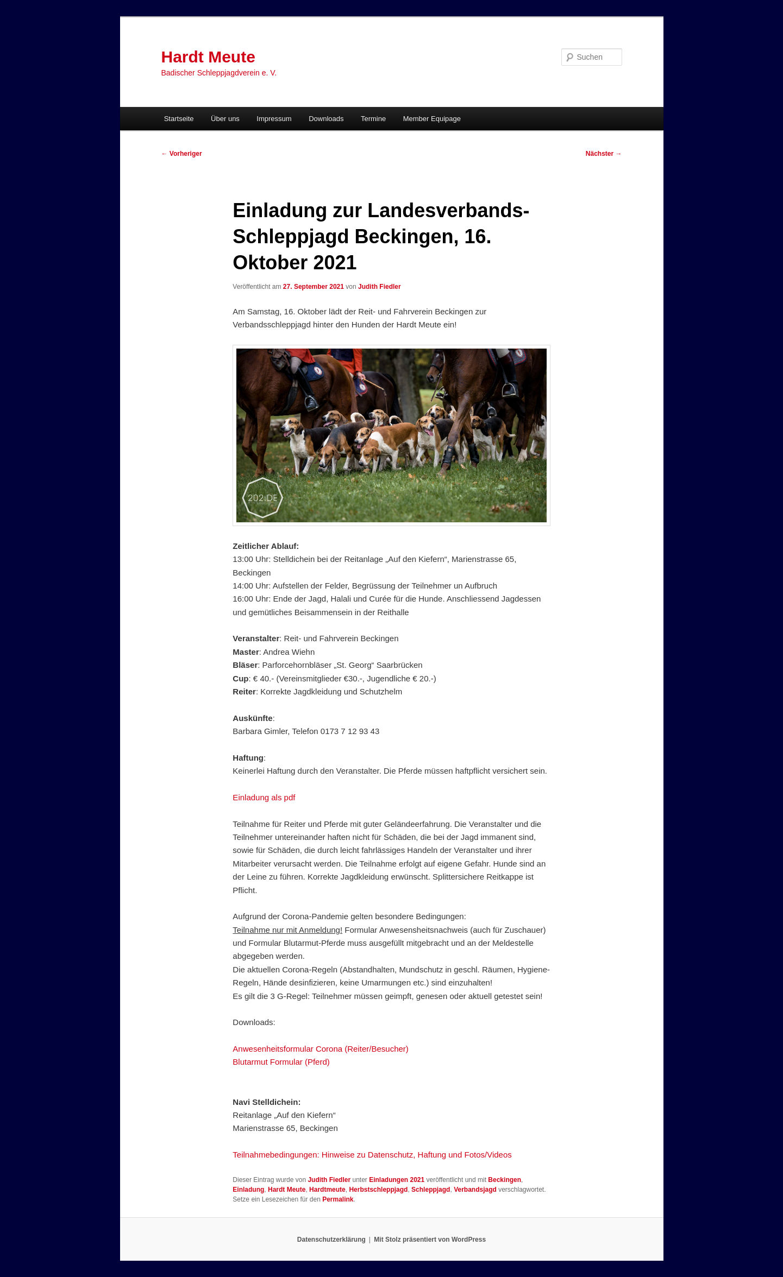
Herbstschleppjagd (378, 1189)
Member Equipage (432, 119)
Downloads (326, 119)
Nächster (604, 153)
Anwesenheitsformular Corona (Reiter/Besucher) (320, 1048)
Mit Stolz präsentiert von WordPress (430, 1239)
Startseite (179, 119)
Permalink (337, 1199)
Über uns (225, 119)
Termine (373, 119)
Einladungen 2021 (396, 1180)
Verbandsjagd (475, 1189)
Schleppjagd (430, 1189)
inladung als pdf (266, 797)
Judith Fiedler (379, 286)
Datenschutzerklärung (331, 1239)
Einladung (248, 1189)
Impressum (273, 119)
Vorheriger (181, 153)
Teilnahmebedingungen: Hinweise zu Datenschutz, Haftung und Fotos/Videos (372, 1154)
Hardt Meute (208, 57)
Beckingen (504, 1180)
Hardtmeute (327, 1189)
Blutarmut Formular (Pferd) (281, 1061)
